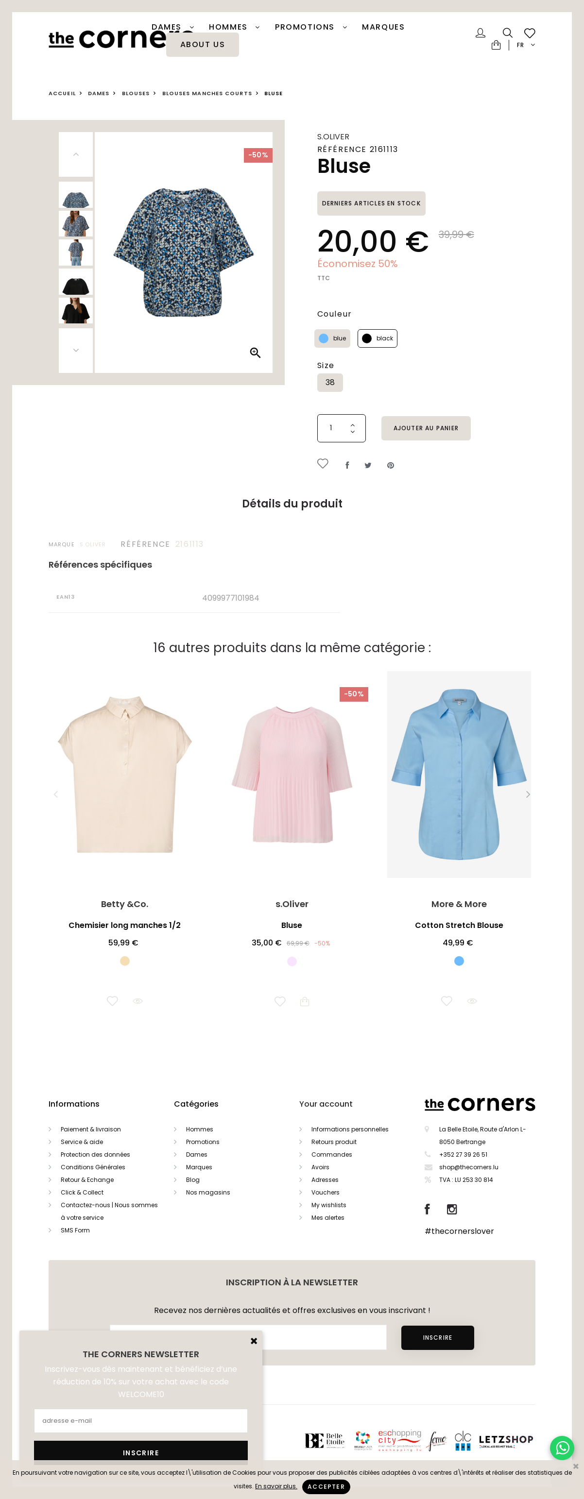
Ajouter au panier (426, 428)
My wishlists (328, 1205)
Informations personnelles (350, 1129)
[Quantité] (341, 428)
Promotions (203, 1142)
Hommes (229, 27)
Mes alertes (327, 1217)
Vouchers (325, 1192)
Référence (145, 544)
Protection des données (95, 1154)
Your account (326, 1104)
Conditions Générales (93, 1167)
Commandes (331, 1154)
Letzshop (518, 1440)
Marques (383, 27)
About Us (202, 44)
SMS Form (75, 1230)
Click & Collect (82, 1192)
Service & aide (82, 1142)
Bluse (291, 925)
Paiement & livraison (91, 1129)
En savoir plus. (276, 1486)
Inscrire (438, 1337)
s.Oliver (333, 136)
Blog (193, 1180)
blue (339, 338)
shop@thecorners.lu (468, 1167)
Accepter (326, 1486)
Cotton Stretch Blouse (459, 925)
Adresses (325, 1180)
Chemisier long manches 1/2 (125, 925)
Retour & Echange (87, 1180)
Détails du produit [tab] (292, 503)
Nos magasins (208, 1192)
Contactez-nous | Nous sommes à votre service (109, 1211)
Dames (168, 27)
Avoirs (320, 1167)
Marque (62, 544)
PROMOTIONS (306, 27)
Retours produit (334, 1142)
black (385, 338)
